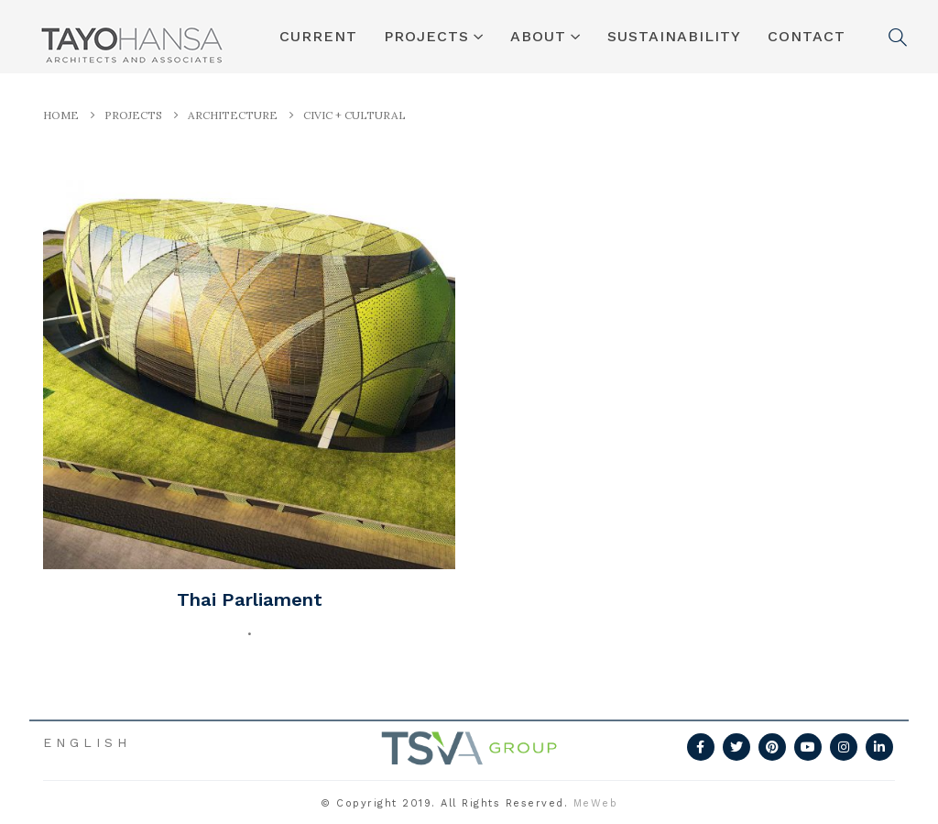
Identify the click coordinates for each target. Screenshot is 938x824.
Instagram (843, 747)
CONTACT (806, 36)
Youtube (808, 747)
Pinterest (772, 747)
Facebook (700, 747)
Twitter (736, 747)
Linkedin (879, 747)
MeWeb (595, 803)
